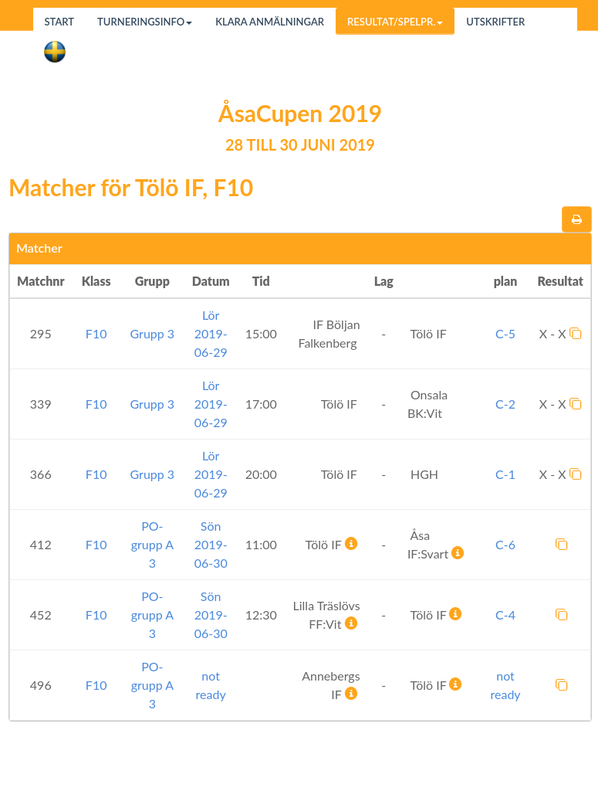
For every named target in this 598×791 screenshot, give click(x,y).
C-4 (505, 614)
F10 (96, 333)
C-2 (505, 403)
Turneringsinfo (144, 21)
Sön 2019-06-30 (211, 544)
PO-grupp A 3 (152, 544)
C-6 (505, 544)
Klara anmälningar (269, 21)
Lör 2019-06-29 (211, 333)
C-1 (505, 474)
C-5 (505, 333)
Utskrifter (495, 21)
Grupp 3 (152, 333)
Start (60, 21)
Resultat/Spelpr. (395, 21)
